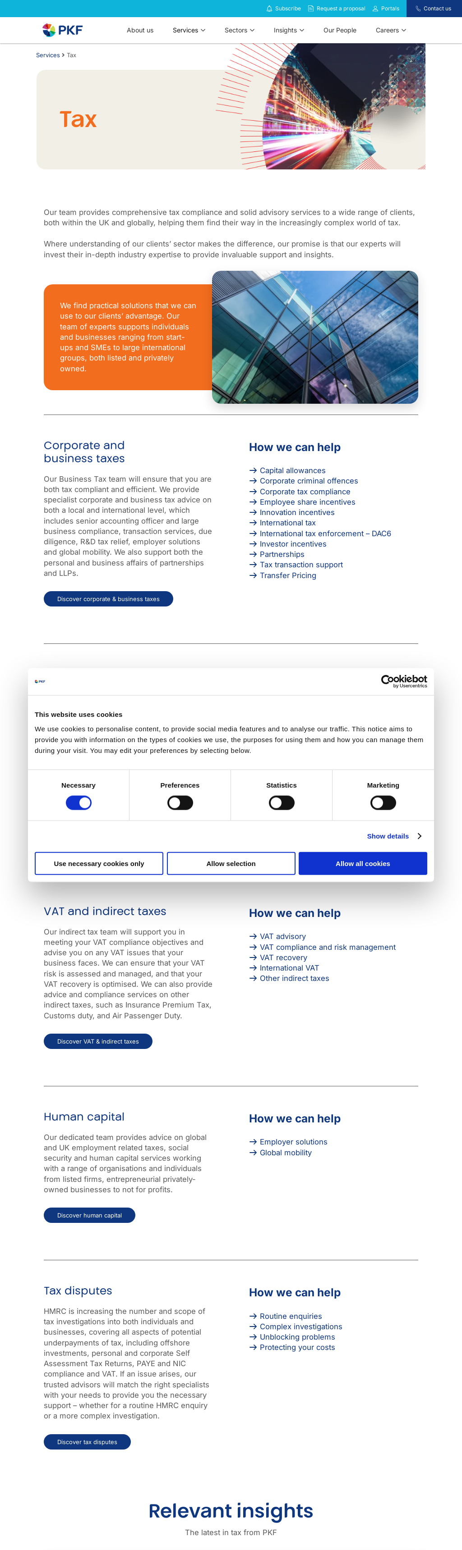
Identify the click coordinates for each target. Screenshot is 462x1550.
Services (48, 55)
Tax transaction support (301, 564)
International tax (288, 522)
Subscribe (288, 8)
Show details (388, 836)
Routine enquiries (291, 1316)
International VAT (289, 967)
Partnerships (282, 554)
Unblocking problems (297, 1336)
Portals (390, 8)
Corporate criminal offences (309, 480)
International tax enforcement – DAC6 (325, 533)
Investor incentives (293, 543)
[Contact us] (413, 8)
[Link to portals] (375, 8)
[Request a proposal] (311, 8)
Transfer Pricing (288, 575)
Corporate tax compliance (305, 491)
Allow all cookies (363, 863)
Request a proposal (341, 8)
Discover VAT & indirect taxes (98, 1041)
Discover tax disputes (87, 1441)
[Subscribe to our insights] (269, 8)
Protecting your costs (297, 1347)
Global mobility (286, 1152)
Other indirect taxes (294, 978)
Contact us (437, 8)
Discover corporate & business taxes (108, 598)
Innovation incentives (297, 512)
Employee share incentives (308, 501)
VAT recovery (283, 957)
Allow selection (230, 863)
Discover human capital (89, 1215)
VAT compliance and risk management (328, 947)
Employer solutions (294, 1141)
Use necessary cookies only (99, 863)
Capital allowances (293, 470)
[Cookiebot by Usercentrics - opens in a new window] (387, 681)
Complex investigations (301, 1326)
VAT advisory (283, 936)
